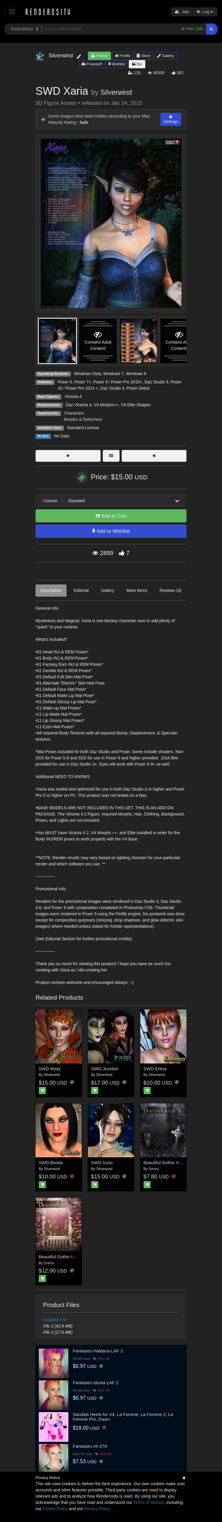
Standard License (83, 427)
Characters (74, 413)
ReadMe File (55, 1319)
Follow (99, 55)
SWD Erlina (155, 1068)
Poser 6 (65, 382)
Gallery (165, 55)
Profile (122, 55)
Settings (171, 119)
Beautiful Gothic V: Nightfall (170, 1162)
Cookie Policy (55, 1508)
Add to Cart (111, 516)
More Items (136, 590)
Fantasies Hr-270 (90, 1446)
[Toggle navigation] (11, 12)
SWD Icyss (102, 1162)
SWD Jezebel (104, 1068)
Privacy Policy (97, 1508)
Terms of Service (148, 1502)
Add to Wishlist (111, 531)
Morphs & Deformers (83, 419)
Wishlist (116, 64)
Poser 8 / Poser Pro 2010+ (117, 382)
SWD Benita (51, 1162)
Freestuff (91, 64)
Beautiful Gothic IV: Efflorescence (72, 1256)
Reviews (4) (170, 590)
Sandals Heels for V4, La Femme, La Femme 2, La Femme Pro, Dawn (123, 1417)
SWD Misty (50, 1068)
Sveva (153, 1169)
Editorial (81, 590)
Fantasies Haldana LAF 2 (98, 1350)
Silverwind (116, 92)
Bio (137, 64)
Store (143, 55)
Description (51, 590)
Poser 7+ (82, 382)
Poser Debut (137, 388)
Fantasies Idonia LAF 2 (95, 1382)
